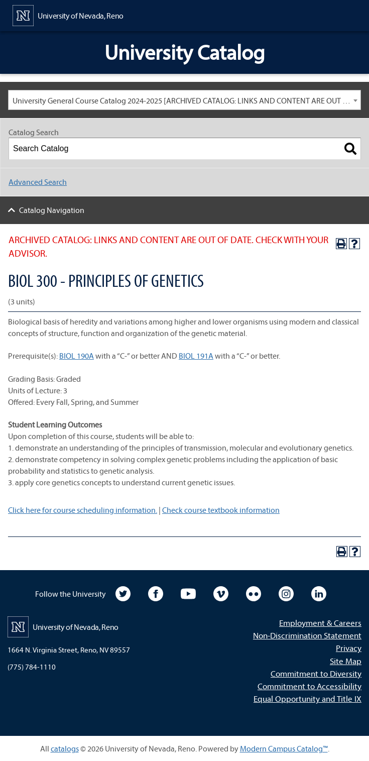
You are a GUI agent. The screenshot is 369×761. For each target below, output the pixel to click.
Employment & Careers (320, 622)
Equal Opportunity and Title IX (307, 698)
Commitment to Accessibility (309, 686)
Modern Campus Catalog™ (284, 748)
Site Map (345, 661)
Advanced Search (38, 182)
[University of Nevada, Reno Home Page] (68, 15)
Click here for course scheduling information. (82, 510)
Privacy (348, 647)
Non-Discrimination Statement (307, 635)
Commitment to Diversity (316, 673)
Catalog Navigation (51, 210)
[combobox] (184, 100)
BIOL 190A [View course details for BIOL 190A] (76, 356)
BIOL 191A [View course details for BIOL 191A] (196, 356)
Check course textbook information (221, 510)
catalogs (65, 748)
